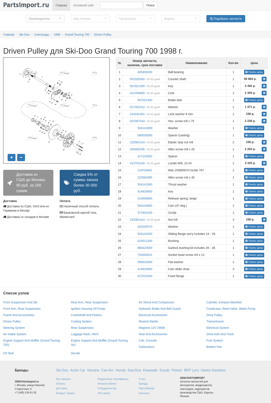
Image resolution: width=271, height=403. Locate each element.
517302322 (137, 107)
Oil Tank (8, 353)
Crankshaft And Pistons (86, 315)
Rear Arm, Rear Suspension (89, 302)
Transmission (215, 321)
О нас (142, 379)
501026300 (137, 79)
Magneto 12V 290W (152, 327)
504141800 (144, 128)
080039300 (144, 135)
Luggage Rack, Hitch (84, 334)
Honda (121, 370)
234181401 (137, 114)
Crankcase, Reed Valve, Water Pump (230, 308)
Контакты (144, 393)
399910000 (144, 262)
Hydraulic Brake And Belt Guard (160, 308)
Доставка (61, 388)
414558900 (144, 198)
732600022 (144, 255)
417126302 (144, 156)
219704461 (144, 170)
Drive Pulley (214, 315)
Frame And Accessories (18, 315)
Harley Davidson (213, 370)
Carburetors (146, 347)
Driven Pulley (102, 34)
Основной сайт (83, 5)
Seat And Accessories (153, 334)
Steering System (14, 327)
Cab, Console (148, 340)
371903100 (144, 212)
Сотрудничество (106, 388)
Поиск (150, 5)
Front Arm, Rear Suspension (22, 308)
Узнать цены (254, 72)
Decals (75, 353)
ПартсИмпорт (147, 388)
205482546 (137, 149)
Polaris (177, 370)
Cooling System (81, 321)
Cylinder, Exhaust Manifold (224, 302)
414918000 (144, 269)
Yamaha (93, 370)
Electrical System (217, 327)
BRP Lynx (191, 370)
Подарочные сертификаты (113, 379)
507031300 (144, 100)
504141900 (144, 184)
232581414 (137, 142)
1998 (57, 34)
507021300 (137, 86)
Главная (61, 5)
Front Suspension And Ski (20, 302)
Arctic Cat (77, 370)
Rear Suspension (82, 327)
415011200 (144, 241)
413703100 (137, 163)
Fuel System (214, 340)
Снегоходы (41, 34)
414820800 (144, 191)
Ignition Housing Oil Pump (88, 308)
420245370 (144, 226)
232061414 (137, 219)
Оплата (60, 383)
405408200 (144, 72)
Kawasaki (150, 370)
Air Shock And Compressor (156, 302)
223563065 (144, 177)
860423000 (144, 248)
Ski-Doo (24, 34)
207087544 (137, 121)
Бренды (143, 383)
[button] (45, 18)
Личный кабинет (106, 383)
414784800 (137, 93)
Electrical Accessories (153, 315)
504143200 (144, 234)
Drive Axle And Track (220, 334)
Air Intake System (14, 334)
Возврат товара (65, 393)
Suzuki (164, 370)
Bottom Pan (214, 347)
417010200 (144, 276)
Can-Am (107, 370)
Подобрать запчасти (226, 18)
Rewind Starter (148, 321)
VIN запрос (103, 393)
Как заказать (63, 379)
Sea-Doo (134, 370)
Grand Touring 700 (77, 34)
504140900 (144, 205)
